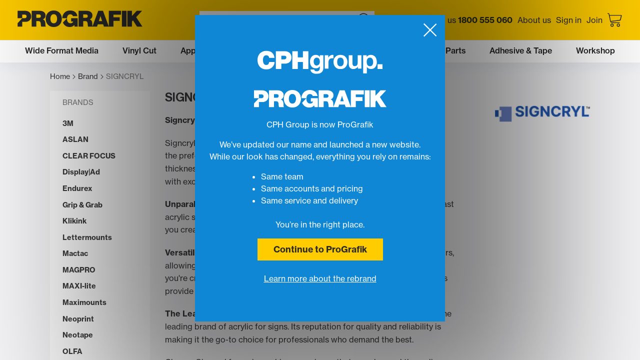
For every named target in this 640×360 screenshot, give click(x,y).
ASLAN (75, 140)
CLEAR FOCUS (89, 156)
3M (68, 124)
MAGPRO (79, 270)
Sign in (569, 20)
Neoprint (78, 319)
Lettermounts (87, 238)
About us (534, 20)
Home (63, 76)
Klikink (74, 221)
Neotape (77, 335)
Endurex (77, 188)
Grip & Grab (82, 205)
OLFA (72, 352)
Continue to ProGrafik (320, 249)
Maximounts (84, 302)
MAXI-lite (79, 286)
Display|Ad (81, 172)
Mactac (75, 254)
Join (594, 20)
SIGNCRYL (125, 76)
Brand (91, 76)
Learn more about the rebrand (320, 279)
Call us (471, 20)
